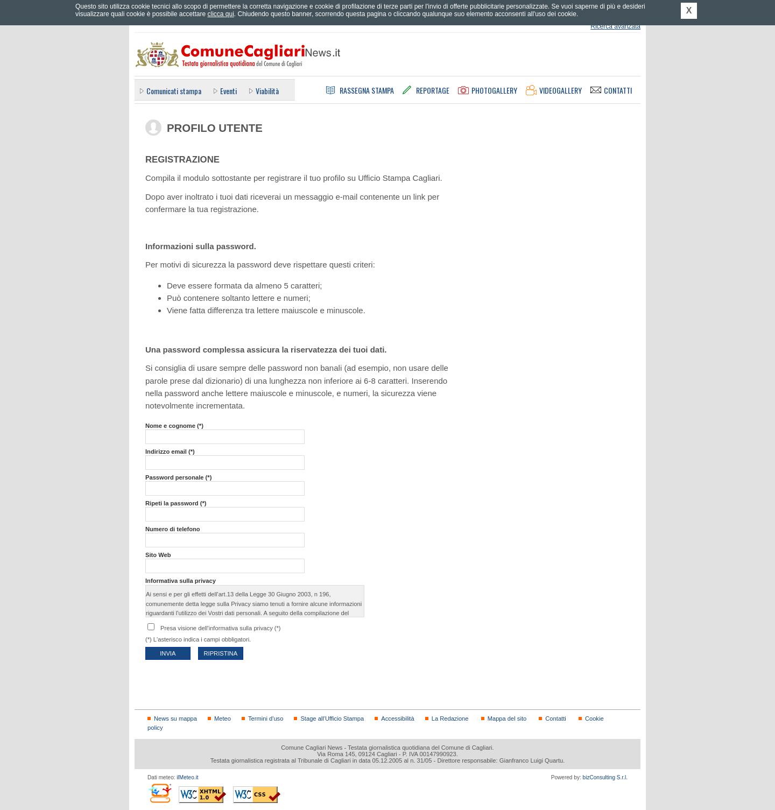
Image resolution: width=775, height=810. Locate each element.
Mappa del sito (507, 718)
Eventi (228, 90)
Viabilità (267, 90)
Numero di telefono (172, 529)
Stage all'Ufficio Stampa (332, 718)
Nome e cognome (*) (174, 425)
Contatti (555, 718)
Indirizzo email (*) (170, 451)
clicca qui (220, 14)
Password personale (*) (178, 477)
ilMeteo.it (187, 777)
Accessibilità (397, 718)
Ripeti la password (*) (175, 503)
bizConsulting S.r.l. (605, 777)
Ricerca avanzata (615, 26)
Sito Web (158, 555)
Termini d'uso (265, 718)
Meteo (222, 718)
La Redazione (450, 718)
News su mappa (175, 718)
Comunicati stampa (173, 90)
